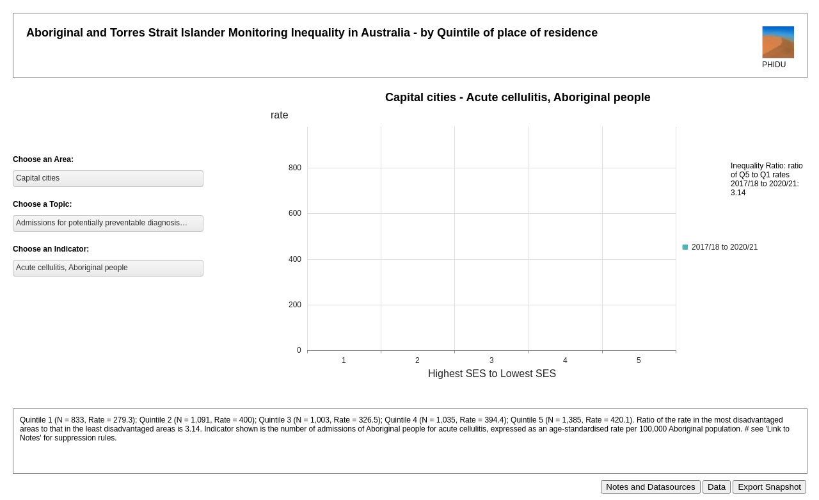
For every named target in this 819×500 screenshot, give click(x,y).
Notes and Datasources (650, 487)
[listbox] (108, 178)
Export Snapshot (769, 487)
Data (717, 487)
